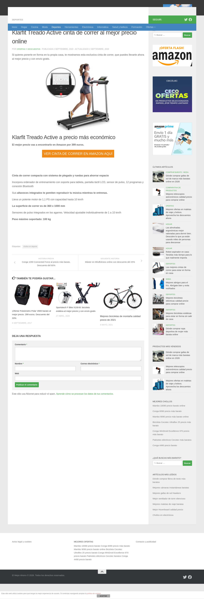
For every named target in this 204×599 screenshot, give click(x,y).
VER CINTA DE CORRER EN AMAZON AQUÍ (78, 169)
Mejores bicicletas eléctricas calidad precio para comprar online (177, 316)
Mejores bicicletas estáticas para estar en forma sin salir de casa (179, 331)
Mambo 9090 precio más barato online (171, 432)
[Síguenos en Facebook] (190, 34)
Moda (45, 27)
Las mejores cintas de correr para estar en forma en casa (178, 285)
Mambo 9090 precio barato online (89, 564)
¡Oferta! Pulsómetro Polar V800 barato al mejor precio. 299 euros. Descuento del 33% (32, 330)
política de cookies (94, 593)
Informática (102, 27)
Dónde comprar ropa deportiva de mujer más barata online (177, 347)
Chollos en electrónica (163, 530)
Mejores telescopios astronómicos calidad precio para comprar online (179, 212)
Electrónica (87, 27)
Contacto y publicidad (146, 557)
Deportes (56, 27)
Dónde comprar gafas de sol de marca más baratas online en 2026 (178, 194)
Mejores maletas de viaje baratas (168, 519)
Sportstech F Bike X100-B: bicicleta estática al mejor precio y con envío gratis (74, 326)
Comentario (21, 360)
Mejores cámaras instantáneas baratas (171, 503)
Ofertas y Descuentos (29, 64)
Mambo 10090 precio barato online (169, 421)
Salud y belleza (120, 27)
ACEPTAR (103, 596)
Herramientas (71, 27)
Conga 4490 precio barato (165, 460)
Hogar (24, 27)
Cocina (34, 27)
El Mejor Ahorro (33, 9)
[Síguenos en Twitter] (186, 34)
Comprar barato (174, 187)
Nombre (19, 379)
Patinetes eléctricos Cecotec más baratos (172, 455)
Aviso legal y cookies (22, 557)
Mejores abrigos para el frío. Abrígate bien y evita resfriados (177, 300)
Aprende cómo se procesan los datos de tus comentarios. (84, 409)
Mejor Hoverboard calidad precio (168, 525)
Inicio (14, 27)
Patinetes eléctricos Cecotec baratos (104, 571)
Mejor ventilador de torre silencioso (169, 514)
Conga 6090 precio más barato (167, 426)
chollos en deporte (30, 262)
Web (17, 389)
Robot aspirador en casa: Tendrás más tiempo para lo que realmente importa (179, 270)
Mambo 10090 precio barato (87, 561)
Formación (136, 27)
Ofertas (149, 27)
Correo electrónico (90, 379)
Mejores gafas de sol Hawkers (167, 508)
